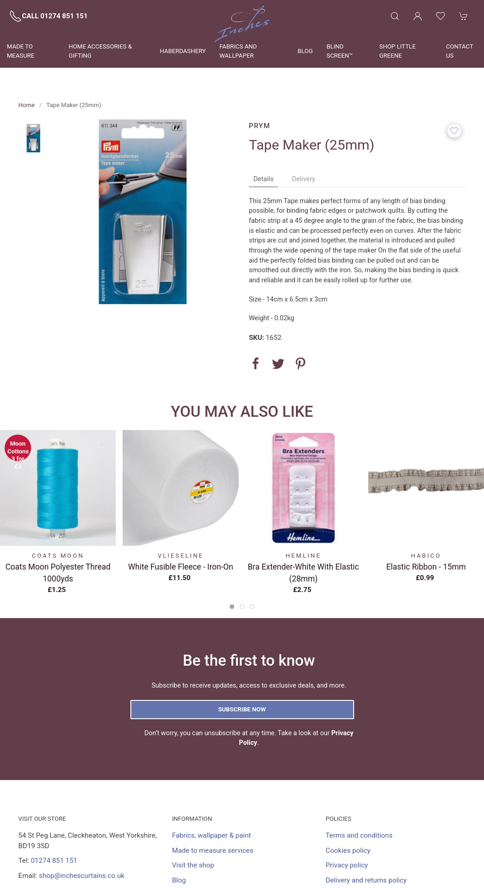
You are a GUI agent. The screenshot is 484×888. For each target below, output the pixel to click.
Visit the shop (193, 865)
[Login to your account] (417, 16)
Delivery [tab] (303, 179)
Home (26, 105)
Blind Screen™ (340, 51)
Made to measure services (212, 850)
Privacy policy (347, 865)
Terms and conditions (359, 835)
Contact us (459, 51)
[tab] (232, 606)
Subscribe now (242, 709)
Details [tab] (263, 179)
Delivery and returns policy (366, 880)
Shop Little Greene (397, 51)
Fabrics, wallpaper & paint (211, 835)
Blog (305, 51)
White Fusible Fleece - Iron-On (180, 566)
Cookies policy (348, 850)
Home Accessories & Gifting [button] (100, 51)
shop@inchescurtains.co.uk (81, 876)
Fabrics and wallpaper (238, 51)
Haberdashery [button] (182, 51)
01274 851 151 (54, 860)
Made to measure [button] (20, 51)
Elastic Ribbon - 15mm (426, 566)
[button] (394, 16)
